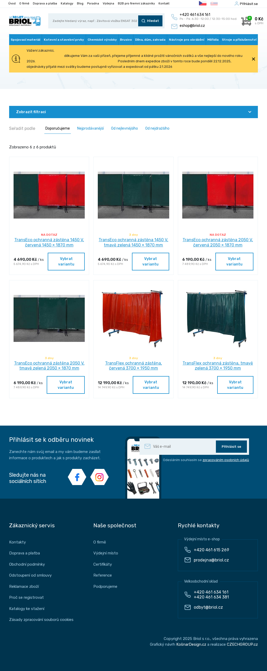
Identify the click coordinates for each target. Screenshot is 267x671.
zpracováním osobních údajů (226, 460)
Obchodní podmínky (27, 564)
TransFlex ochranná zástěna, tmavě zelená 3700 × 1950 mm (218, 366)
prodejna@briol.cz (211, 560)
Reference (102, 575)
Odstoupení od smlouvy (30, 575)
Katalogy (67, 3)
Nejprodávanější (90, 128)
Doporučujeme (57, 128)
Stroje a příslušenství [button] (239, 39)
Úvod (12, 3)
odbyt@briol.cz (208, 607)
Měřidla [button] (213, 39)
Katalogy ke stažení (26, 608)
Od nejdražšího (157, 128)
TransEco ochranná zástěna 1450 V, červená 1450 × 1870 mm (49, 242)
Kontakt (164, 3)
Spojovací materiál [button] (25, 39)
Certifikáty (102, 564)
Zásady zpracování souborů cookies (41, 619)
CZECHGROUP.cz (242, 644)
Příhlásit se (249, 4)
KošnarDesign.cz (191, 644)
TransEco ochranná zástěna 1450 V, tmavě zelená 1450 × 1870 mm (133, 242)
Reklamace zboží (24, 586)
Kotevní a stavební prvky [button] (64, 39)
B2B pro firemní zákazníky (136, 3)
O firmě (24, 3)
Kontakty (17, 542)
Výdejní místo (105, 553)
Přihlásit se (231, 447)
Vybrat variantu (66, 262)
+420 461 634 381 (211, 597)
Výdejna (108, 3)
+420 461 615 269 (211, 549)
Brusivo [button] (126, 39)
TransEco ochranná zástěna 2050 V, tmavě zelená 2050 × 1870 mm (49, 366)
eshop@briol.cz (192, 25)
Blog (80, 3)
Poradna (93, 3)
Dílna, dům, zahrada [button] (150, 39)
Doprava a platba (45, 3)
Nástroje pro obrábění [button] (186, 39)
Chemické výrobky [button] (102, 39)
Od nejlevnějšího (124, 128)
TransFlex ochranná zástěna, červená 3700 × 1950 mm (133, 366)
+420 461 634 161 (211, 592)
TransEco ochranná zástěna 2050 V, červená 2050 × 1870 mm (218, 242)
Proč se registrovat (26, 597)
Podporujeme (105, 586)
